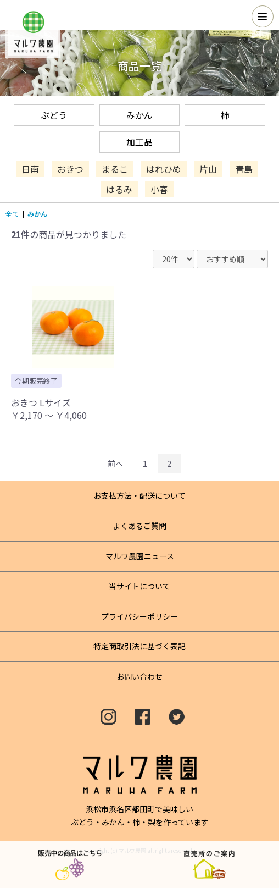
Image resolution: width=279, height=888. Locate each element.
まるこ (115, 168)
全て (12, 213)
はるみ (119, 189)
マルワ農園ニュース (139, 555)
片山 (208, 168)
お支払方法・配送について (139, 495)
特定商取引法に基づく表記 (139, 646)
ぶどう (54, 115)
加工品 (139, 141)
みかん (139, 115)
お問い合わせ (139, 676)
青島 (244, 168)
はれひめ (163, 168)
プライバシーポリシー (139, 616)
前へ (115, 463)
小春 (159, 189)
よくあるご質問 (139, 525)
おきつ (70, 168)
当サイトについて (139, 586)
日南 (30, 168)
